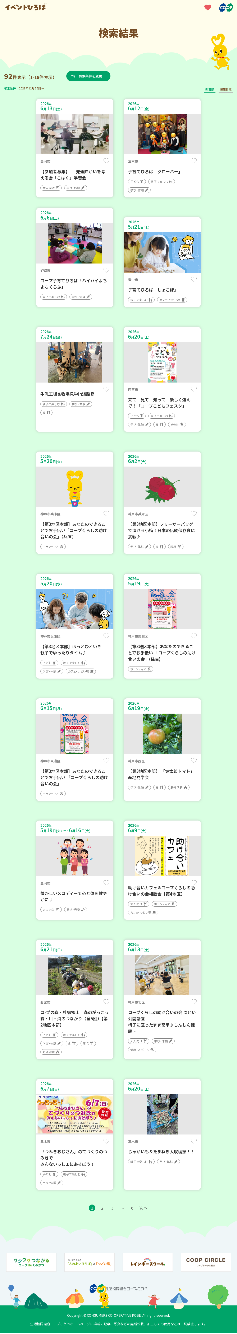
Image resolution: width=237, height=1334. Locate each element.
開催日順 (226, 89)
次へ (143, 1208)
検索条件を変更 (90, 75)
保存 (106, 160)
